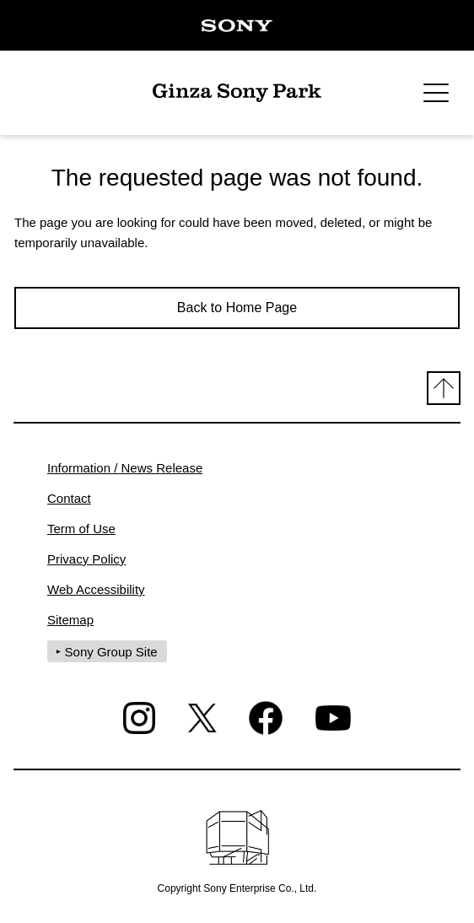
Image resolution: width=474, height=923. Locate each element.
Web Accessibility (96, 589)
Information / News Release (124, 468)
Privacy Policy (86, 559)
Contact (69, 498)
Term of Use (81, 528)
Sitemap (70, 620)
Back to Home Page (237, 307)
